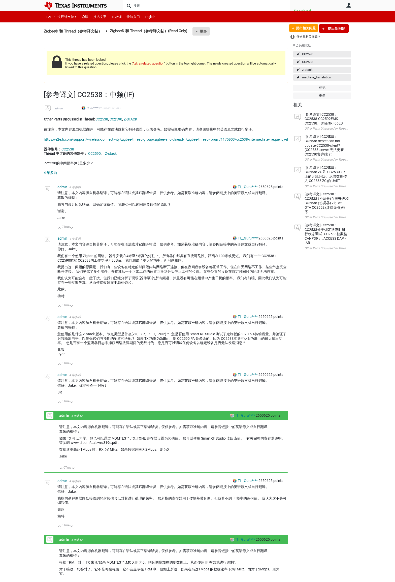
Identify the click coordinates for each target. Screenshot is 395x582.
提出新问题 (336, 28)
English (150, 17)
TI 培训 (116, 17)
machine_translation (316, 77)
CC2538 (307, 62)
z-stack (307, 70)
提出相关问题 (304, 28)
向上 (59, 228)
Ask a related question (148, 63)
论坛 (85, 17)
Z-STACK (130, 119)
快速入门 (133, 17)
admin (58, 108)
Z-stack (111, 153)
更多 (203, 31)
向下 (72, 228)
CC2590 (307, 54)
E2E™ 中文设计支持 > (61, 17)
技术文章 (99, 17)
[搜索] (206, 5)
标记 (322, 87)
